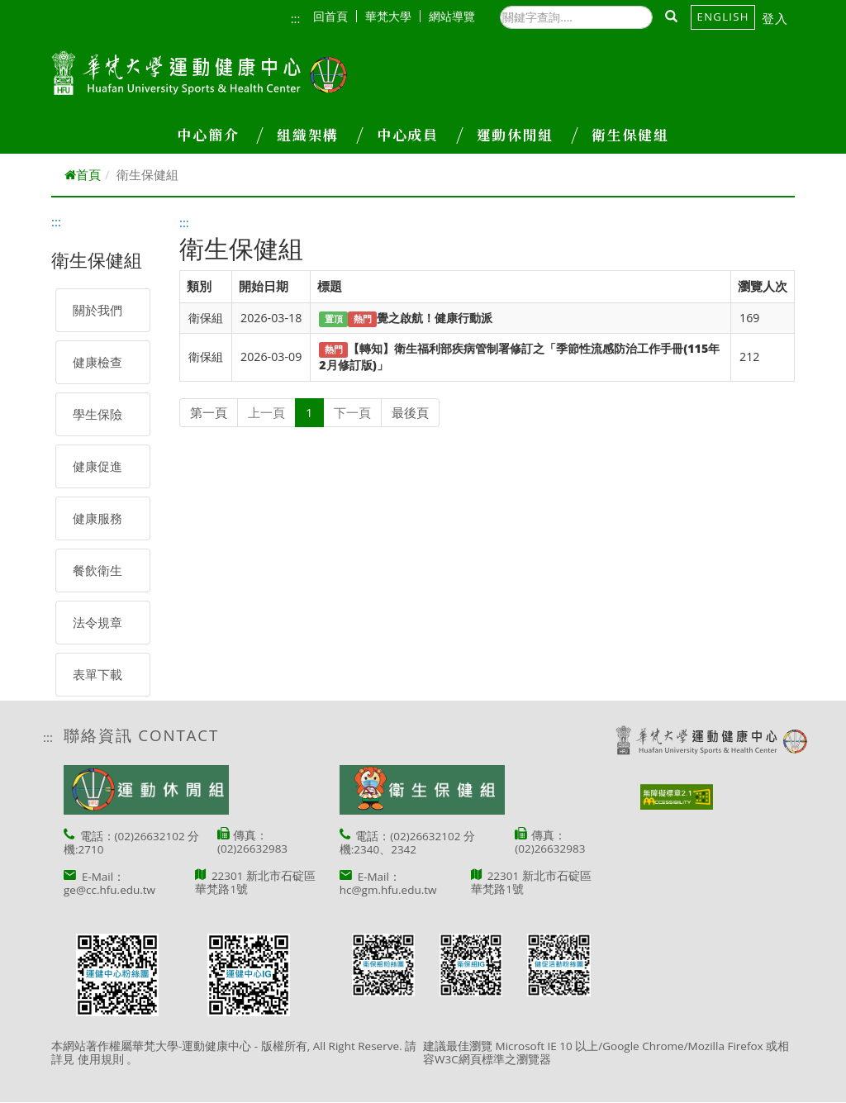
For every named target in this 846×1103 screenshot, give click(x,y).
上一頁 (266, 412)
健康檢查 (97, 362)
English (723, 16)
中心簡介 (220, 135)
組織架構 (320, 135)
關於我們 (97, 310)
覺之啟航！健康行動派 (434, 318)
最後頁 (410, 412)
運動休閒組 (527, 135)
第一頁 (208, 412)
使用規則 (101, 1059)
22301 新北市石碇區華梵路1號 (255, 882)
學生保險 (97, 414)
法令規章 (97, 622)
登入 (775, 18)
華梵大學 (393, 16)
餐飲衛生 (97, 570)
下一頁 (352, 412)
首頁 (82, 174)
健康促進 (97, 466)
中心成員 (420, 135)
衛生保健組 (630, 135)
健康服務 (97, 518)
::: (296, 18)
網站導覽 (452, 16)
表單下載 (97, 674)
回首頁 (335, 16)
